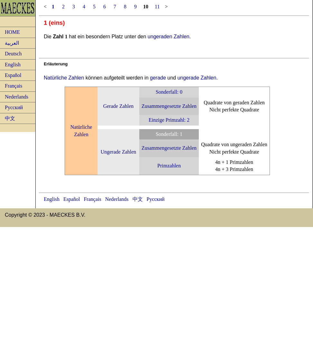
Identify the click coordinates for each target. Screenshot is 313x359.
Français (13, 86)
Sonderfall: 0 (169, 92)
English (13, 64)
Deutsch (13, 53)
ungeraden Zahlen (168, 36)
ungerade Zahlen (196, 77)
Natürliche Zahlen (64, 77)
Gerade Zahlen (118, 106)
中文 (10, 118)
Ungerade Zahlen (118, 152)
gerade (158, 77)
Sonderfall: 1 (169, 134)
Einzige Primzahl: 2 (169, 120)
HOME (12, 32)
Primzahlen (169, 165)
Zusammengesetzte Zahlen (169, 106)
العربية (12, 43)
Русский (14, 107)
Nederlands (16, 96)
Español (13, 75)
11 (157, 6)
